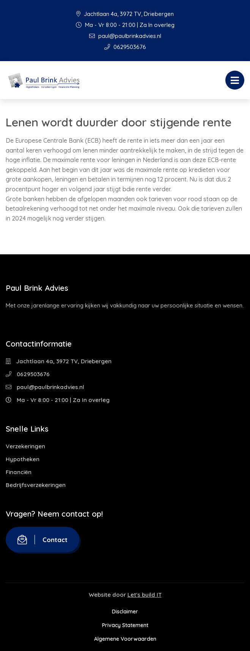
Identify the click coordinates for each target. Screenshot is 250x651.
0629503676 (125, 46)
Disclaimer (125, 611)
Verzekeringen (25, 446)
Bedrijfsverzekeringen (36, 485)
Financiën (18, 472)
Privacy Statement (125, 625)
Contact (42, 539)
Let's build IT (144, 594)
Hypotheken (22, 459)
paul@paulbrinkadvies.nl (125, 35)
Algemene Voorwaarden (125, 638)
